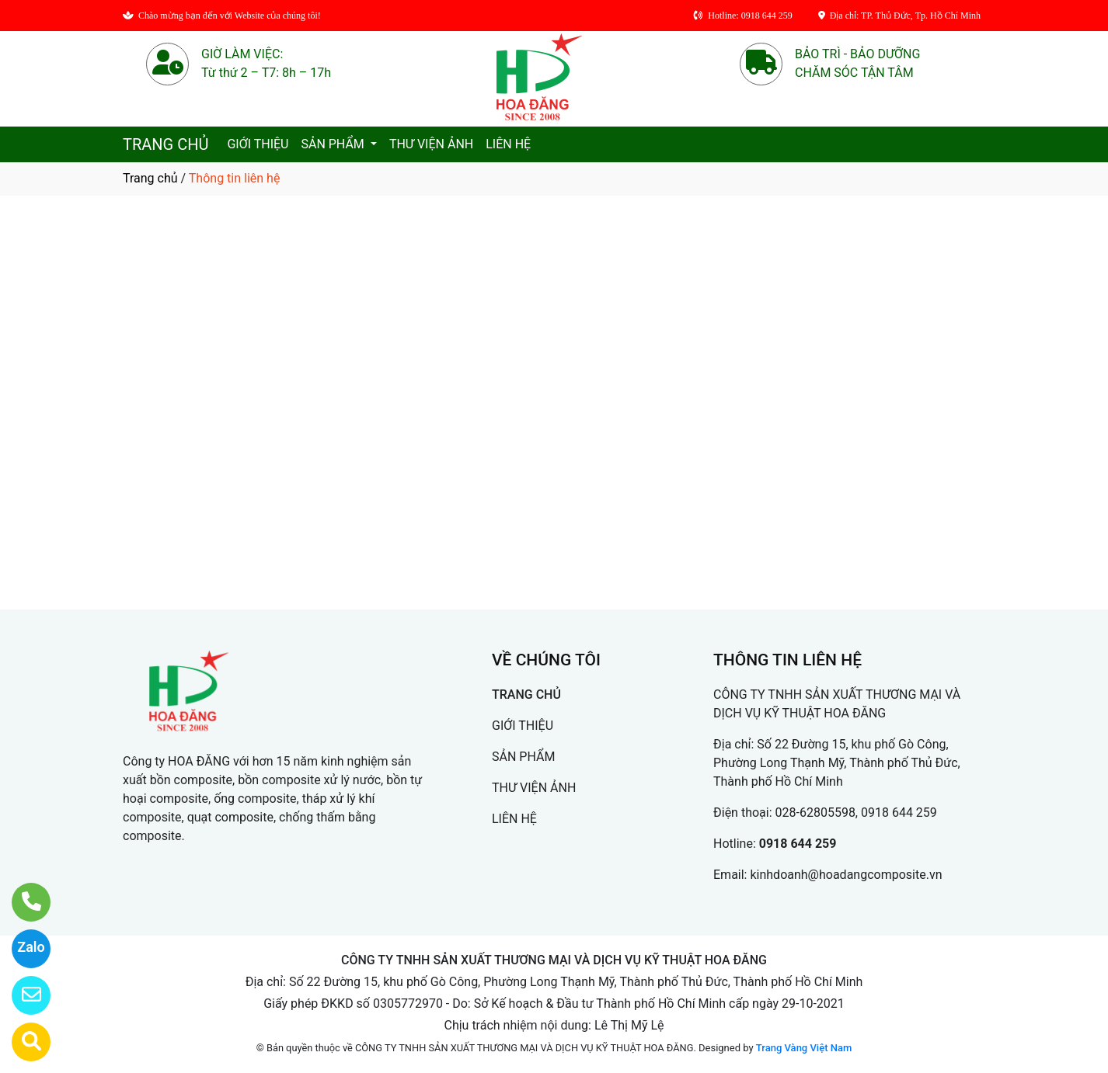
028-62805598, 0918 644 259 (856, 812)
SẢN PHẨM (334, 144)
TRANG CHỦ (165, 144)
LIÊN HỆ (508, 144)
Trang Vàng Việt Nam (804, 1048)
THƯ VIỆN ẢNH (431, 144)
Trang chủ (150, 178)
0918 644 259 (798, 843)
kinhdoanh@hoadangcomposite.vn (846, 874)
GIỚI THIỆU (257, 144)
